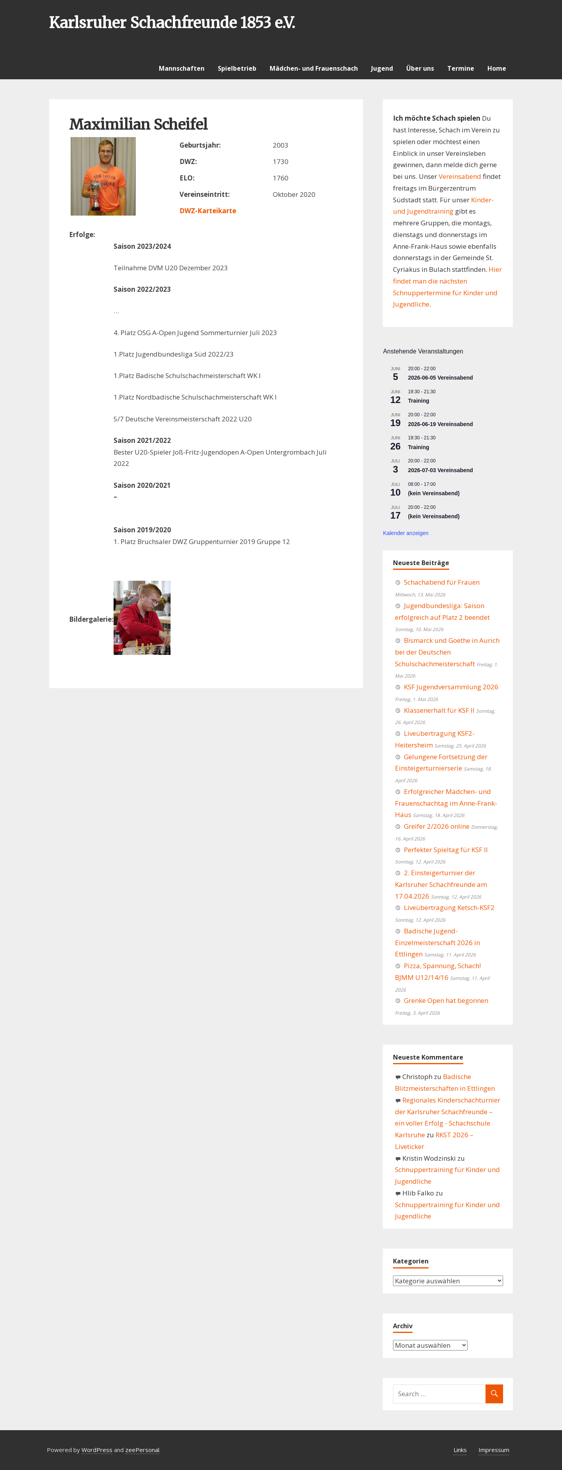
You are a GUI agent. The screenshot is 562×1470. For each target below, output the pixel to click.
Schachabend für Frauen (442, 582)
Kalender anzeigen (406, 533)
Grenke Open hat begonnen (446, 1000)
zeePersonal (142, 1450)
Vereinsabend (460, 176)
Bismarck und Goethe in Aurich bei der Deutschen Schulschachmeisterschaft (447, 652)
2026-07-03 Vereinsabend (440, 470)
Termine (460, 68)
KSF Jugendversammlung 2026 (451, 686)
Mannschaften (182, 68)
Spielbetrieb (237, 68)
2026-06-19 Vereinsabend (440, 424)
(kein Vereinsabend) (433, 493)
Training (418, 401)
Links (460, 1450)
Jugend (382, 68)
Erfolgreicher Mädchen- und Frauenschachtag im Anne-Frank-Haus (446, 803)
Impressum (493, 1450)
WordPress (97, 1450)
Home (496, 68)
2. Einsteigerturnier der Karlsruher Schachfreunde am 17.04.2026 (441, 884)
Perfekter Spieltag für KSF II (446, 849)
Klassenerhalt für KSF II (439, 710)
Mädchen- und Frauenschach (314, 68)
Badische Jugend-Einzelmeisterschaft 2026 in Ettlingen (437, 942)
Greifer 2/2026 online (437, 826)
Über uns (420, 68)
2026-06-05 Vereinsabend (440, 378)
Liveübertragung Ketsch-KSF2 (449, 907)
